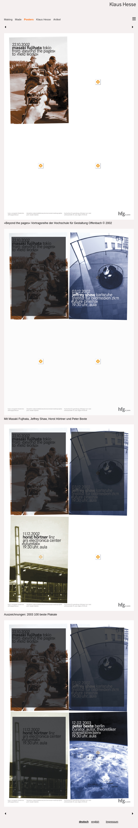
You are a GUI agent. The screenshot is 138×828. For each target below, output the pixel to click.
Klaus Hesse (43, 19)
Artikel (57, 19)
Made (18, 19)
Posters (29, 19)
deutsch (84, 821)
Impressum (112, 821)
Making (8, 19)
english (95, 821)
